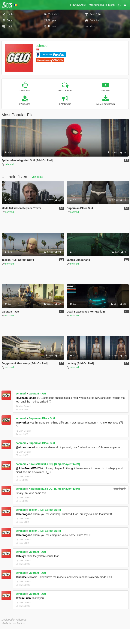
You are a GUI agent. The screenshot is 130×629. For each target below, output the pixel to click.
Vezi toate (37, 176)
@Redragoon (24, 514)
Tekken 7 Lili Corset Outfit (45, 509)
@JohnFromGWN (27, 468)
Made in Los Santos (13, 623)
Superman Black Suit (42, 418)
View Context (23, 406)
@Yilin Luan (23, 598)
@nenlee (21, 577)
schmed (41, 46)
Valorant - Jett (37, 393)
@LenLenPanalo (26, 397)
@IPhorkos (23, 422)
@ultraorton (23, 447)
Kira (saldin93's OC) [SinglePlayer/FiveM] (54, 464)
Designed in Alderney (14, 619)
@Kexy (20, 556)
